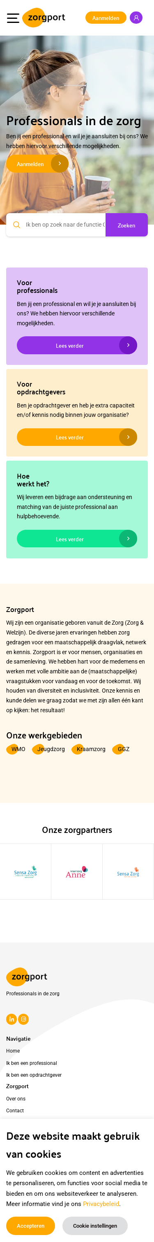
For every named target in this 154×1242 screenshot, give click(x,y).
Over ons (15, 1099)
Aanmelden (105, 17)
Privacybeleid (101, 1204)
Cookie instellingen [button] (95, 1226)
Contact (15, 1111)
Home (13, 1051)
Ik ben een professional (31, 1063)
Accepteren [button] (30, 1226)
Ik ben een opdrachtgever (34, 1075)
